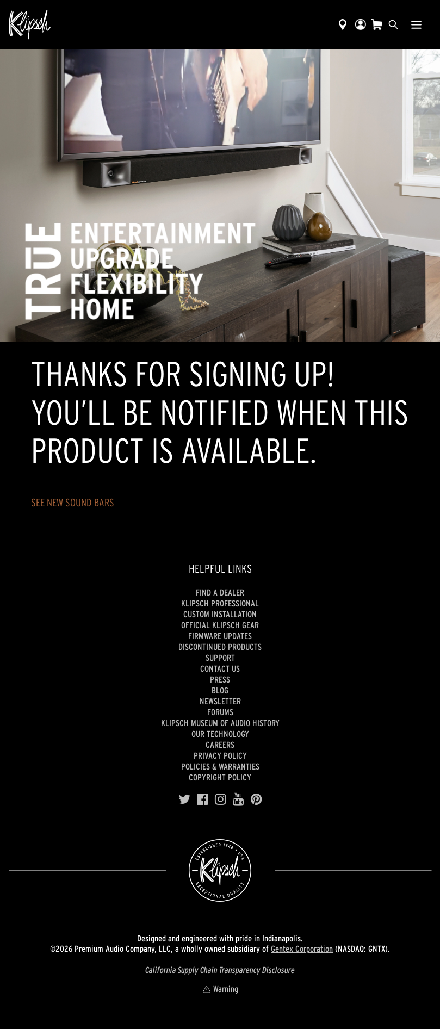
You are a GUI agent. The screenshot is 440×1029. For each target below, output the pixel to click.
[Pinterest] (256, 799)
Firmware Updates (220, 636)
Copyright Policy (220, 777)
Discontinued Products (220, 647)
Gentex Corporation (302, 948)
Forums (220, 712)
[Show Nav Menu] (416, 24)
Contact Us (220, 668)
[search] (393, 24)
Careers (220, 744)
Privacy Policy (220, 755)
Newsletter (220, 701)
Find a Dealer (220, 592)
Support (220, 657)
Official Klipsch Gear (220, 625)
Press (220, 679)
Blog (220, 690)
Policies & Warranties (220, 766)
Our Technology (220, 734)
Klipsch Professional (220, 603)
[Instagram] (220, 799)
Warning (220, 989)
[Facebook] (202, 799)
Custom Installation (220, 614)
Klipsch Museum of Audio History (220, 723)
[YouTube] (238, 799)
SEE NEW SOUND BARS (72, 503)
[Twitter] (184, 799)
